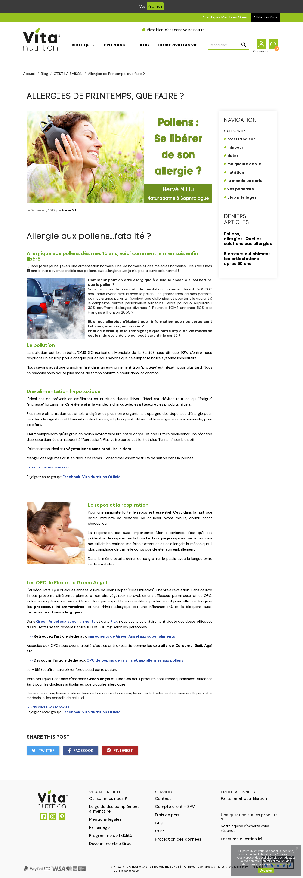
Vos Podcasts (240, 189)
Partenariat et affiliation (244, 798)
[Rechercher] (228, 45)
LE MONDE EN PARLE (245, 181)
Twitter (43, 750)
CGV (159, 831)
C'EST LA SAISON (241, 139)
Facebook (80, 750)
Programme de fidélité (110, 835)
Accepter (266, 870)
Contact (163, 798)
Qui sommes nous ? (108, 798)
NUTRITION (235, 173)
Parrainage (99, 827)
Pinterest (120, 750)
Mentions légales (105, 819)
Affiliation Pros (265, 17)
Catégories (235, 131)
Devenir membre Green (111, 843)
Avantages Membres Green (225, 17)
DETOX (233, 156)
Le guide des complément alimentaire (114, 808)
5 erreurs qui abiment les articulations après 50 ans (247, 259)
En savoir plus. (281, 864)
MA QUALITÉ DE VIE (244, 164)
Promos (155, 6)
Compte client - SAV (175, 806)
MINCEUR (235, 148)
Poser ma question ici (241, 839)
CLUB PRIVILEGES (242, 198)
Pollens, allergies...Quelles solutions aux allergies (248, 239)
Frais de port (167, 815)
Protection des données (178, 839)
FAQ (159, 823)
